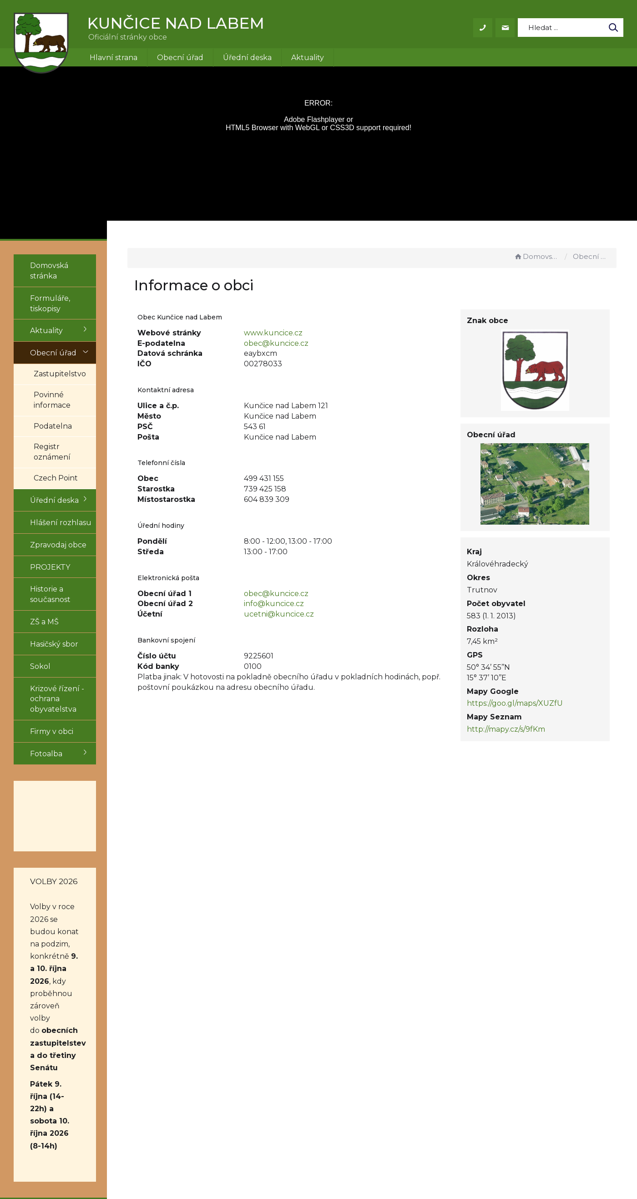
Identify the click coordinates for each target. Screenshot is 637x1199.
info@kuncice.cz (304, 603)
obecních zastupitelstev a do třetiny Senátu (65, 918)
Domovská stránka (537, 256)
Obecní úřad (180, 57)
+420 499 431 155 (303, 1069)
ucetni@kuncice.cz (309, 614)
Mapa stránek (401, 1090)
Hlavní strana (113, 57)
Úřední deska (247, 57)
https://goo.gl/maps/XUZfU (528, 703)
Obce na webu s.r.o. (444, 1166)
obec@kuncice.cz (306, 343)
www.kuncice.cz (303, 333)
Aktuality (307, 57)
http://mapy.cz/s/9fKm (519, 729)
